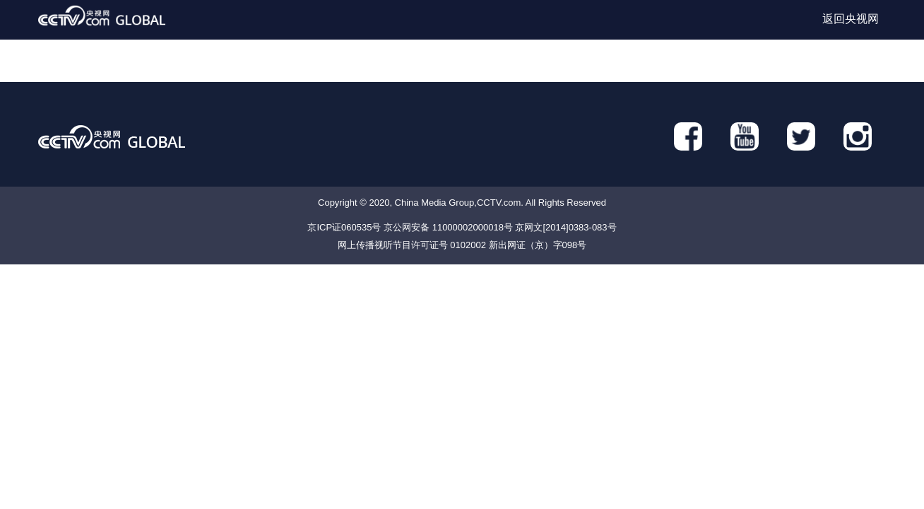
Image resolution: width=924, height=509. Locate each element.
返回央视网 (850, 19)
